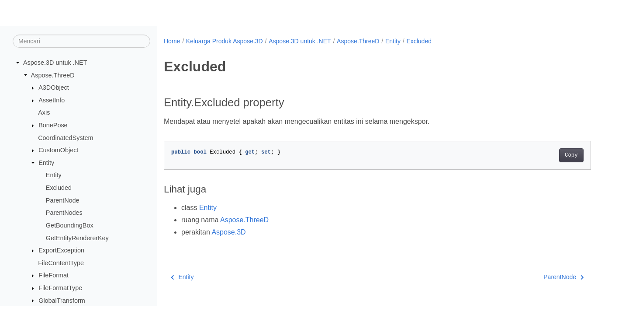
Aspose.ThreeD (53, 75)
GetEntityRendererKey (77, 238)
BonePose (52, 125)
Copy (571, 155)
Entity (46, 162)
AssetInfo (51, 100)
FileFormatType (60, 287)
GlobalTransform (61, 300)
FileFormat (53, 275)
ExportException (61, 250)
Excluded (59, 187)
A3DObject (53, 87)
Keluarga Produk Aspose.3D (224, 41)
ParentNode (62, 200)
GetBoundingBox (69, 225)
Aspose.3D (228, 232)
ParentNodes (64, 212)
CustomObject (58, 150)
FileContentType (61, 262)
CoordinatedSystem (65, 137)
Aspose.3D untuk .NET (55, 62)
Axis (44, 112)
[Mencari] (81, 41)
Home (172, 41)
